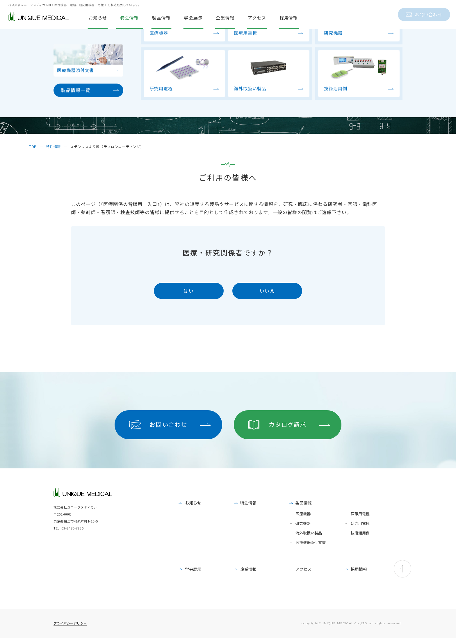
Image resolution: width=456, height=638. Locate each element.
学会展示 (193, 569)
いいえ (267, 290)
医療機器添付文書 (310, 542)
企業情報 (248, 569)
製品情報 (303, 502)
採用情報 (359, 569)
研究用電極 (360, 523)
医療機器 (303, 513)
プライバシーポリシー (70, 623)
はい (189, 290)
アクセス (303, 569)
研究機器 (303, 523)
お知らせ (193, 502)
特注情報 (248, 502)
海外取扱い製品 (308, 533)
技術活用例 (360, 533)
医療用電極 (360, 513)
